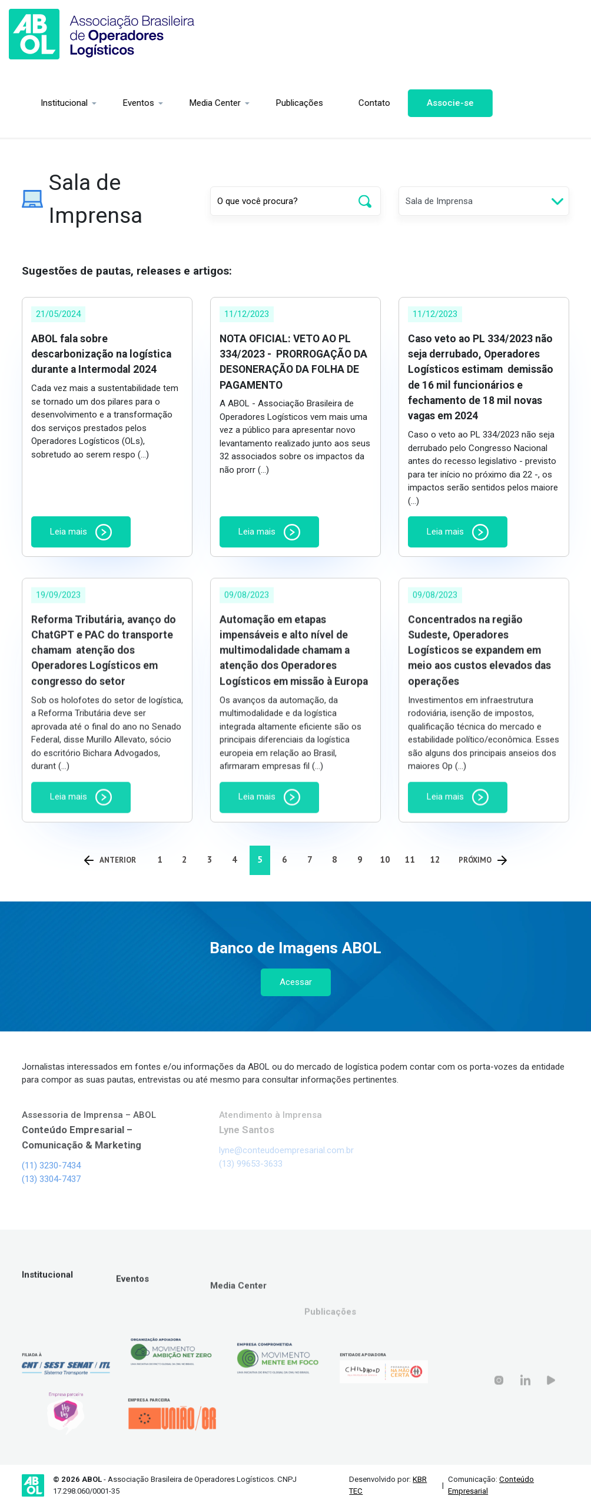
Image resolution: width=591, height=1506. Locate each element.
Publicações (276, 103)
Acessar (296, 982)
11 (409, 859)
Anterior (110, 860)
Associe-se (427, 103)
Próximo (483, 860)
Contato (351, 103)
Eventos (115, 103)
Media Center (192, 103)
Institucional (41, 103)
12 (435, 859)
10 (385, 859)
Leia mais (81, 532)
